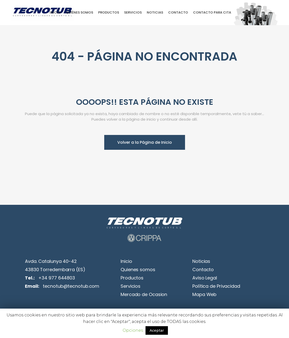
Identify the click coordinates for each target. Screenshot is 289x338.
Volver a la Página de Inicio (144, 142)
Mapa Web (204, 294)
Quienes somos (138, 269)
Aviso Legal (204, 278)
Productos (132, 278)
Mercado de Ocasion (144, 294)
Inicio (126, 261)
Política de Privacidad (216, 286)
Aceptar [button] (157, 330)
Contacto (203, 269)
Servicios (130, 286)
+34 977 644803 (56, 278)
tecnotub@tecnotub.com (71, 286)
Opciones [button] (133, 330)
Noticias (201, 261)
